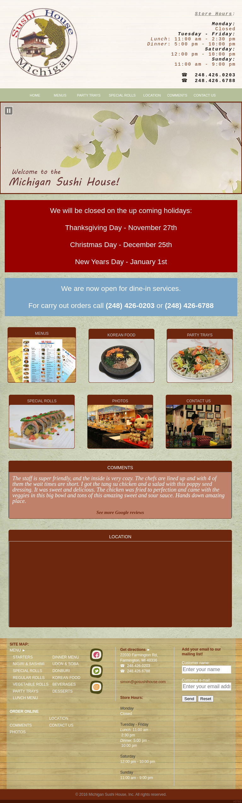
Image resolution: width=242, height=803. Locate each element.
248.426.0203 (215, 75)
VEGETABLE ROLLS (31, 684)
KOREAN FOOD (121, 357)
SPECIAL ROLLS (122, 95)
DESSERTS (62, 691)
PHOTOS (120, 423)
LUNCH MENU (25, 698)
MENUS (42, 356)
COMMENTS (177, 95)
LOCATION (152, 95)
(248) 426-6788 (189, 305)
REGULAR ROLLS (29, 678)
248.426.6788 (215, 80)
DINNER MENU (65, 657)
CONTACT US (204, 95)
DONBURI (61, 671)
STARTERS (23, 657)
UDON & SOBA (65, 664)
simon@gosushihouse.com (142, 682)
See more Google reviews (120, 512)
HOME (35, 95)
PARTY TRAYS (89, 95)
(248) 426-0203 (130, 305)
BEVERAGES (64, 684)
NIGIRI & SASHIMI (29, 664)
